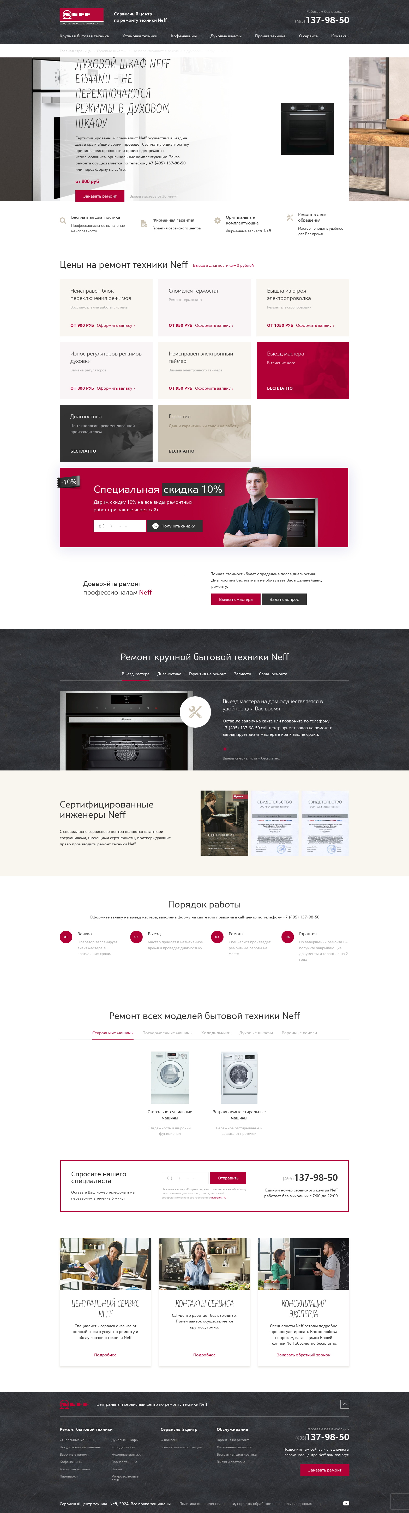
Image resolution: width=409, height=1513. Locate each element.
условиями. (218, 1197)
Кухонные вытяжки (127, 1454)
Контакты (340, 36)
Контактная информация (181, 1447)
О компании (171, 1439)
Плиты (116, 1469)
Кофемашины (184, 36)
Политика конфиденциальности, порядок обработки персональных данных (245, 1503)
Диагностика (169, 674)
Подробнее (105, 1355)
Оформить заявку (114, 325)
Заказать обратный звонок (303, 1355)
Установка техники (140, 36)
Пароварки (69, 1476)
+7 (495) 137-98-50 (167, 163)
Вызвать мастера (236, 599)
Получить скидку (178, 526)
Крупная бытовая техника (84, 36)
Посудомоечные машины (80, 1447)
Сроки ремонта (273, 674)
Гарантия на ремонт (207, 674)
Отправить (228, 1177)
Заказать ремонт (100, 196)
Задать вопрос (284, 599)
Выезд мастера (135, 674)
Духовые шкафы (125, 1439)
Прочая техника (270, 36)
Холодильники (123, 1447)
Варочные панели (74, 1454)
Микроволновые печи (125, 1478)
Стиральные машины (77, 1439)
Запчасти (242, 674)
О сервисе (308, 36)
